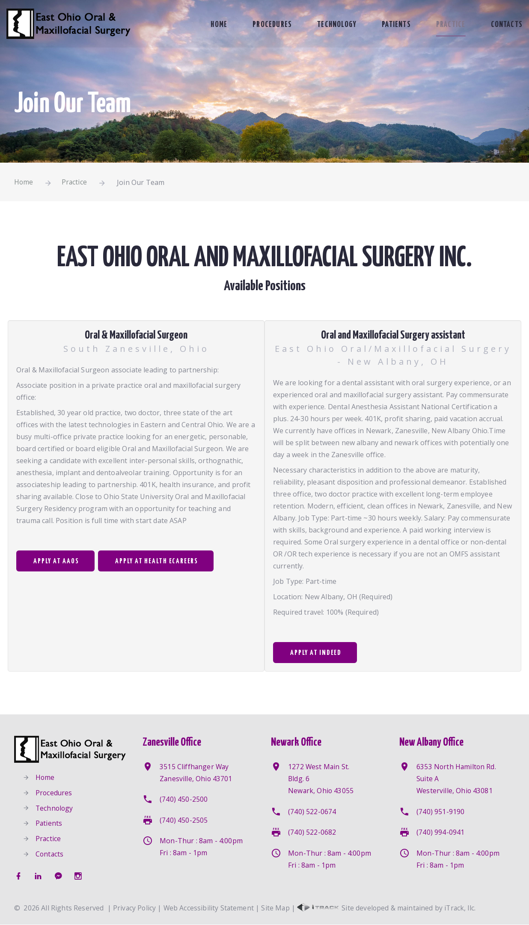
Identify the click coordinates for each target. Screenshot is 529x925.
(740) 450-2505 (184, 820)
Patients (393, 25)
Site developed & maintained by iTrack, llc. (389, 908)
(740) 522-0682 (312, 832)
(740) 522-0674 (312, 811)
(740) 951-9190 (440, 811)
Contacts (506, 25)
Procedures (267, 25)
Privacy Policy (135, 908)
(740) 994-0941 (440, 832)
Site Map (277, 908)
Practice (449, 25)
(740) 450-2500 (184, 799)
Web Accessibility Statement (210, 908)
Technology (333, 25)
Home (214, 25)
